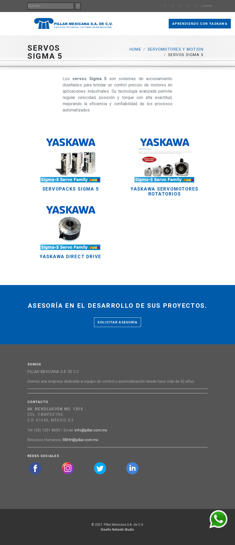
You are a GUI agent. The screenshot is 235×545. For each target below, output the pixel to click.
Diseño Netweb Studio (117, 529)
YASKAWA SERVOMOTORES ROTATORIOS (164, 192)
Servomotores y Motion (175, 49)
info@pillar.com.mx (91, 430)
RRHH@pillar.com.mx (80, 440)
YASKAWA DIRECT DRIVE (70, 256)
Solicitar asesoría (117, 322)
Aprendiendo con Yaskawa (199, 24)
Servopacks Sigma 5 (70, 189)
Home (136, 49)
